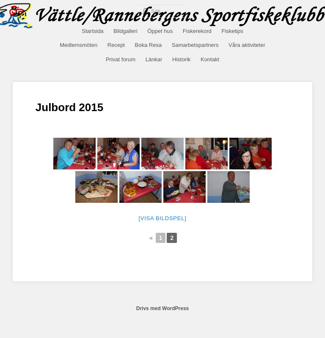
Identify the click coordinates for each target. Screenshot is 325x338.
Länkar (154, 59)
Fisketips (232, 31)
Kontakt (210, 59)
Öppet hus (160, 31)
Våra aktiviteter (247, 45)
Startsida (92, 31)
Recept (116, 45)
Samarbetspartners (195, 45)
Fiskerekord (197, 31)
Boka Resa (148, 45)
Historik (181, 59)
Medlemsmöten (78, 45)
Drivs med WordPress (162, 308)
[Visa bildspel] (162, 218)
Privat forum (120, 59)
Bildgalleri (125, 31)
